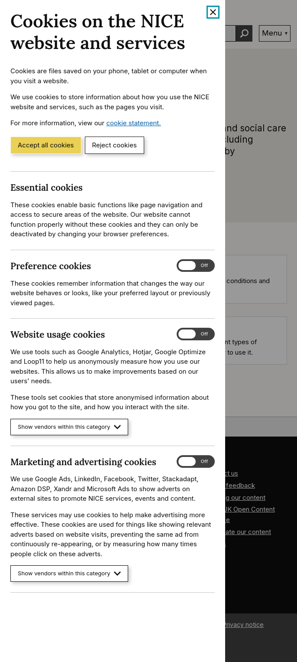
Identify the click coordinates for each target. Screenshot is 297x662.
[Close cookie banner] (213, 12)
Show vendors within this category (69, 426)
